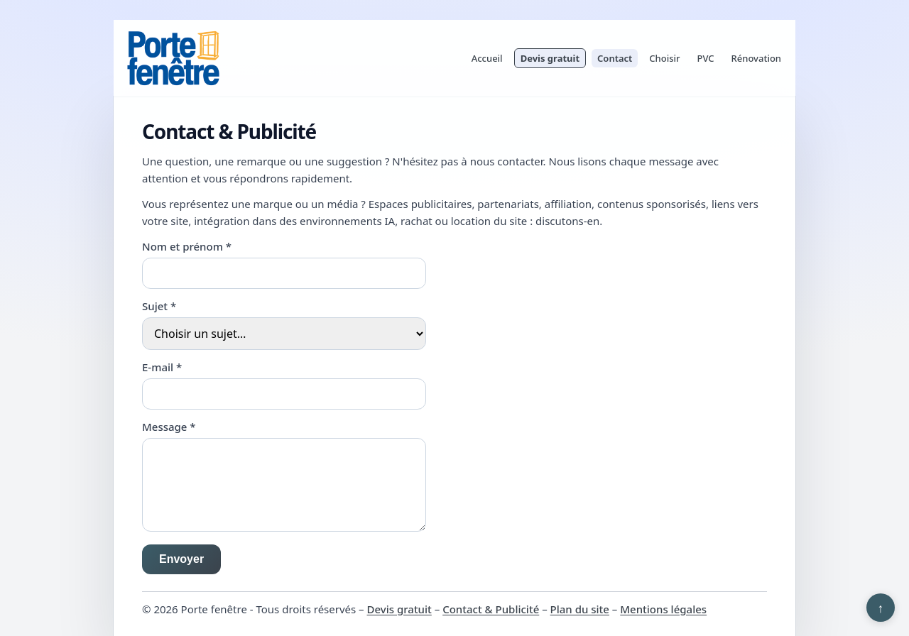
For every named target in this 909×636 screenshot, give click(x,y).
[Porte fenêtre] (173, 58)
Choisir (664, 58)
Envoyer (181, 559)
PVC (705, 58)
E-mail (162, 367)
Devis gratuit (550, 58)
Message (169, 427)
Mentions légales (663, 609)
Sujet (159, 306)
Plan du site (579, 609)
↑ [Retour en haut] (881, 607)
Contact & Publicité (490, 609)
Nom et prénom (187, 246)
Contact (614, 58)
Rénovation (756, 58)
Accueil (487, 58)
